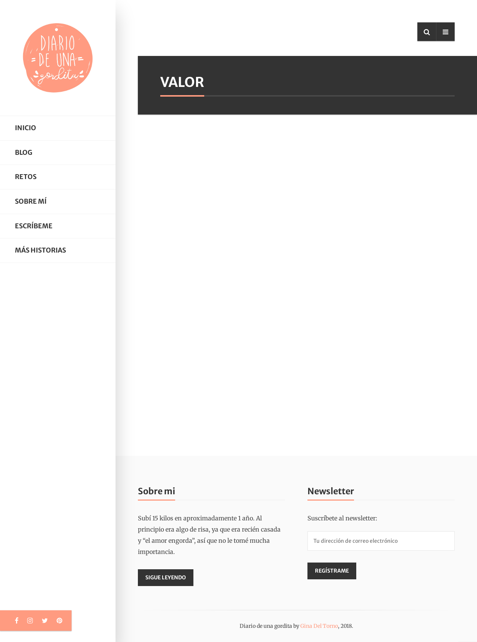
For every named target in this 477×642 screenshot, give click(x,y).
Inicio (25, 128)
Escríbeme (34, 226)
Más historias (40, 250)
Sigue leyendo (165, 577)
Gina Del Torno (319, 626)
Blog (23, 152)
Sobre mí (31, 201)
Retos (26, 177)
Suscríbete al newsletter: (342, 518)
